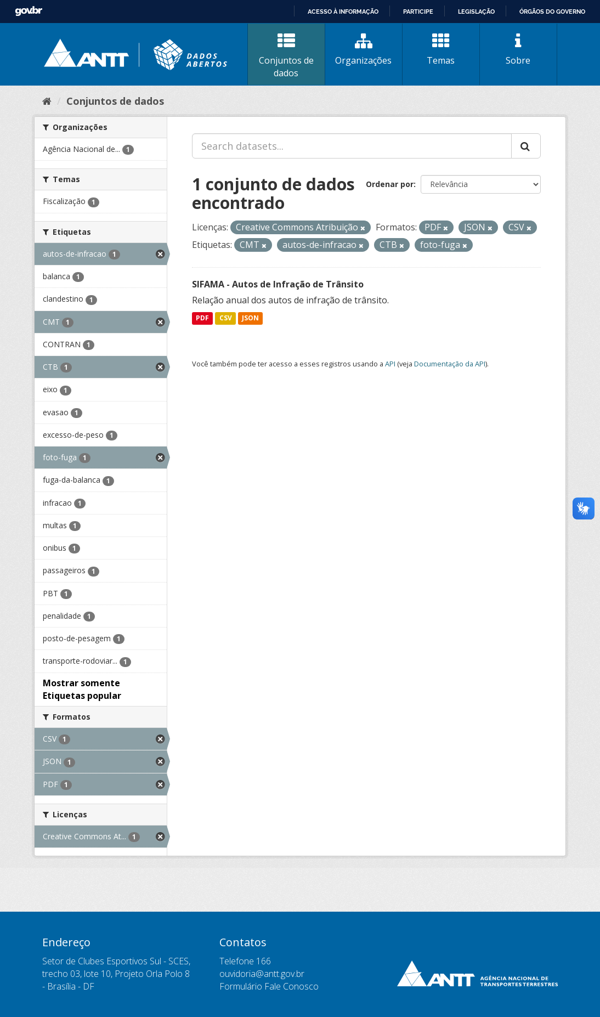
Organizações (363, 49)
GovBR (28, 11)
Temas (441, 49)
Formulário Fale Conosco (269, 986)
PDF (202, 318)
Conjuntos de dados (286, 55)
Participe (418, 11)
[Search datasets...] (352, 146)
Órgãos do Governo (552, 11)
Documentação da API (449, 364)
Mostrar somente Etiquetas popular (82, 689)
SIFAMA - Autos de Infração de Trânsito (278, 284)
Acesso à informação (343, 11)
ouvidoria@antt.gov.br (261, 974)
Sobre (518, 49)
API (390, 364)
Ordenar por (390, 184)
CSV (225, 318)
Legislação (476, 11)
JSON (250, 318)
